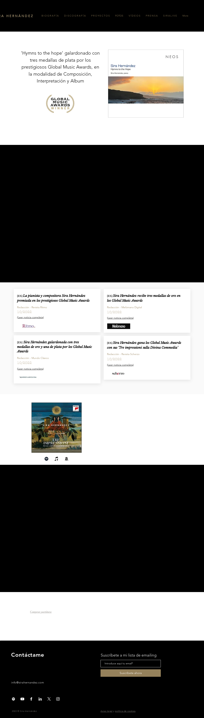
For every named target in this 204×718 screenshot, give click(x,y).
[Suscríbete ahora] (131, 673)
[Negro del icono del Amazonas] (66, 459)
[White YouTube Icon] (22, 699)
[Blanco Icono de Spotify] (13, 699)
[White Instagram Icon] (58, 699)
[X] (49, 699)
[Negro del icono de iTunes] (56, 459)
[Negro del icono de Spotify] (46, 459)
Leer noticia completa (120, 318)
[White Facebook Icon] (31, 699)
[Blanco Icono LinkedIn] (40, 699)
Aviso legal (107, 711)
